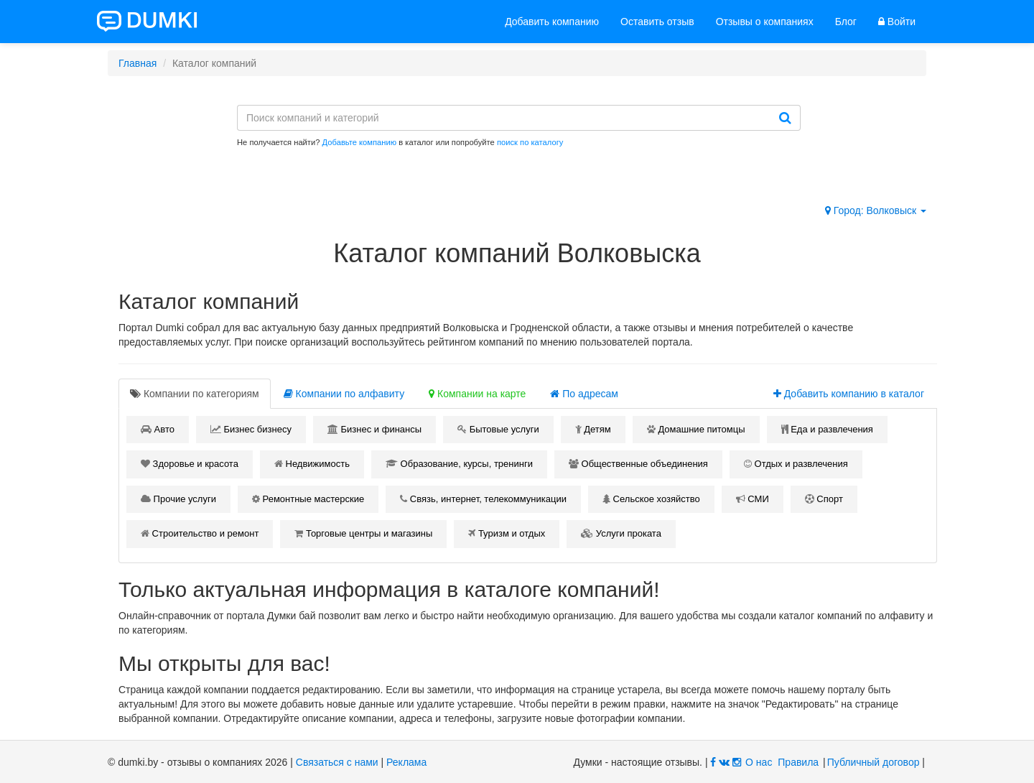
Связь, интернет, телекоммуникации (483, 499)
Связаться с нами (337, 762)
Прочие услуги (178, 499)
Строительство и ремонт (199, 533)
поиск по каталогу (530, 142)
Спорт (824, 499)
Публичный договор (873, 762)
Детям (593, 429)
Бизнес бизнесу (251, 429)
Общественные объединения (638, 463)
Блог (846, 21)
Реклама (406, 762)
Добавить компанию (552, 21)
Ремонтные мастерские (308, 499)
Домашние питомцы (696, 429)
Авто (157, 429)
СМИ (752, 499)
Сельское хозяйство (651, 499)
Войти (897, 21)
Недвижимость (312, 463)
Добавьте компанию (359, 142)
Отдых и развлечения (796, 463)
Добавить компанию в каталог (848, 393)
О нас (758, 762)
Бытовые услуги (498, 429)
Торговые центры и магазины (363, 533)
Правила (798, 762)
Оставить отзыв (657, 21)
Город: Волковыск (875, 210)
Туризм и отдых (506, 533)
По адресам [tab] (584, 393)
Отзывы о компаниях (765, 21)
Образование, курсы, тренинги (459, 463)
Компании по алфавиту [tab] (344, 393)
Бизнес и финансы (374, 429)
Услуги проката (621, 533)
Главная (137, 63)
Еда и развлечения (827, 429)
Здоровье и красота (189, 463)
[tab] (194, 394)
